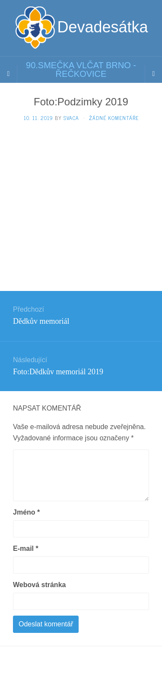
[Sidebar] (8, 73)
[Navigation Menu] (153, 73)
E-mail (25, 548)
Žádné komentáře (114, 118)
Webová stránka (39, 584)
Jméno (26, 512)
